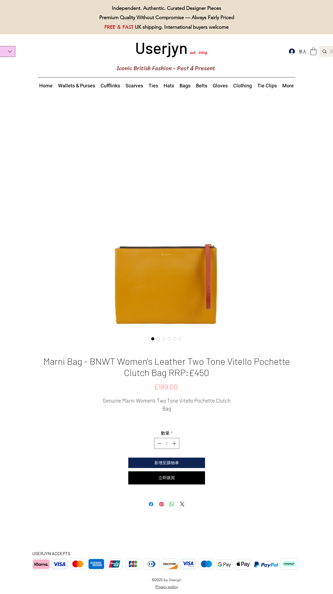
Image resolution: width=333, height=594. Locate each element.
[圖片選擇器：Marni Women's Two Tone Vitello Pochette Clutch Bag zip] (175, 339)
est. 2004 (198, 52)
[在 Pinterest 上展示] (161, 504)
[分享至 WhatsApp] (172, 504)
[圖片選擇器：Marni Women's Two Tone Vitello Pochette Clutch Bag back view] (158, 339)
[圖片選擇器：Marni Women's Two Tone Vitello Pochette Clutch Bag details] (164, 339)
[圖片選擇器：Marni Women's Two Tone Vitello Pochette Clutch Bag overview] (153, 339)
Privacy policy (166, 586)
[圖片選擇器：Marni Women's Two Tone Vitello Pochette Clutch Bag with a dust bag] (180, 339)
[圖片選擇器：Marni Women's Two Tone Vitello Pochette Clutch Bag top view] (169, 339)
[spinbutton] (167, 443)
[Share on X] (182, 504)
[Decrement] (159, 443)
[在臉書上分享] (151, 504)
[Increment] (174, 443)
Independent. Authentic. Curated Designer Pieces (166, 8)
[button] (313, 51)
